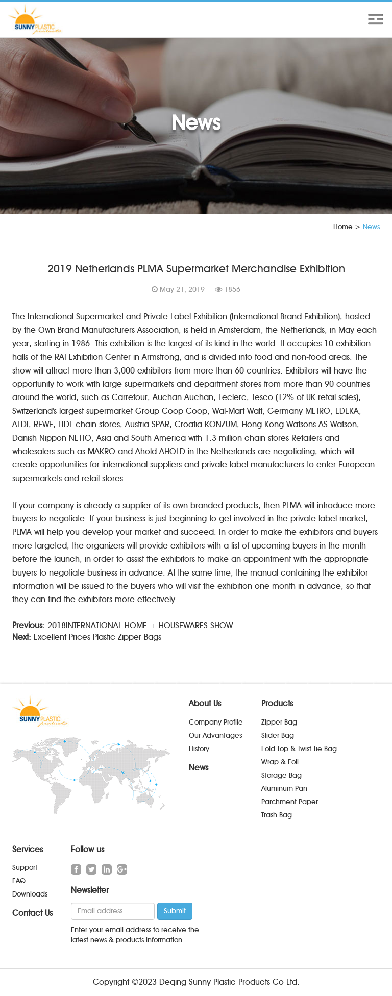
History (199, 748)
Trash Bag (276, 815)
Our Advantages (215, 735)
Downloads (29, 894)
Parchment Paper (289, 802)
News (198, 768)
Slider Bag (277, 735)
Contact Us (32, 913)
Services (27, 849)
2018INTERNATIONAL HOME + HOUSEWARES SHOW (140, 625)
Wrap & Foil (280, 762)
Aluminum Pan (284, 788)
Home (343, 226)
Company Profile (216, 722)
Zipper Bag (279, 722)
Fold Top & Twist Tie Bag (299, 748)
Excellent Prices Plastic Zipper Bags (97, 637)
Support (24, 867)
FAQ (19, 881)
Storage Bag (281, 775)
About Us (205, 703)
